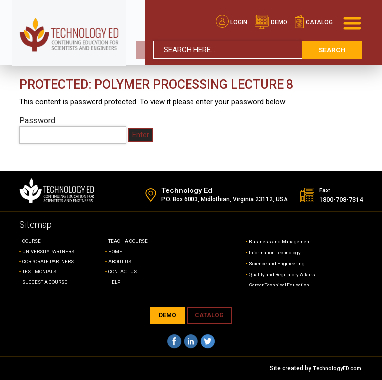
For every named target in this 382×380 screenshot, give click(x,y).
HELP (115, 282)
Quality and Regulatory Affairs (282, 274)
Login (231, 17)
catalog (313, 17)
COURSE (33, 241)
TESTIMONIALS (42, 271)
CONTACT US (125, 271)
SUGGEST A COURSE (49, 282)
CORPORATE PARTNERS (53, 261)
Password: (72, 130)
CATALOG (209, 315)
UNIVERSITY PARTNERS (52, 251)
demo (270, 17)
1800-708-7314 (335, 199)
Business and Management (279, 241)
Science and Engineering (275, 263)
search (332, 45)
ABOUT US (122, 261)
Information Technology (273, 252)
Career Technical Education (279, 284)
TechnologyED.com (334, 368)
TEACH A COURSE (131, 241)
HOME (116, 251)
